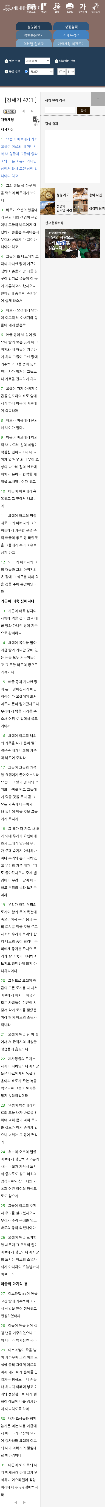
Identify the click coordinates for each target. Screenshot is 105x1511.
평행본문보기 (34, 35)
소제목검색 (71, 35)
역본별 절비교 (33, 44)
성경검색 (71, 27)
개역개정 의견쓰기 (71, 44)
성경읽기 (33, 27)
